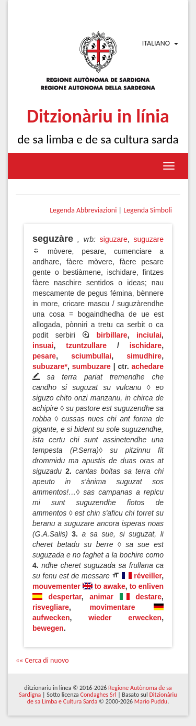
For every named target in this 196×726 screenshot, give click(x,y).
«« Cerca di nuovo (42, 660)
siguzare (114, 239)
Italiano (156, 43)
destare (148, 597)
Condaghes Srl (98, 694)
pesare (44, 356)
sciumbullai (91, 356)
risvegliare (50, 607)
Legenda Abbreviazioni (83, 210)
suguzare (148, 239)
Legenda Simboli (147, 210)
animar (101, 597)
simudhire (144, 356)
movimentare (112, 607)
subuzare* (49, 366)
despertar (65, 597)
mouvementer (56, 586)
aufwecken (51, 617)
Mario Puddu (150, 701)
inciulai (149, 335)
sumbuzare (91, 366)
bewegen (48, 628)
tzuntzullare (86, 345)
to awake (110, 586)
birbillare (112, 335)
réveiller (148, 576)
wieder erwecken (125, 617)
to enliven (147, 586)
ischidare (146, 345)
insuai (42, 345)
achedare (148, 366)
